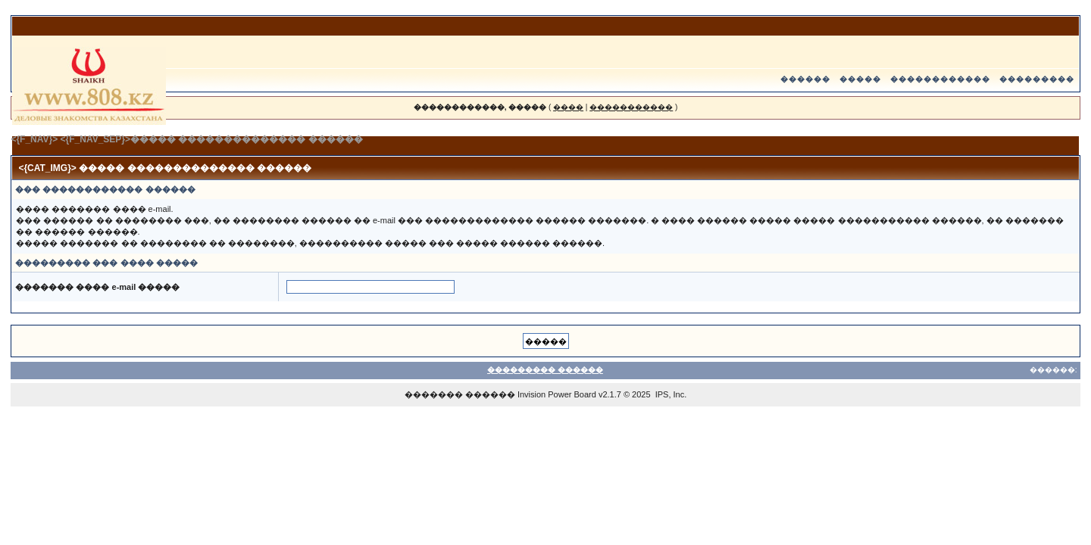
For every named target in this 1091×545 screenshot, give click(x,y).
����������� (631, 107)
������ (805, 79)
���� (568, 107)
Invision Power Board (556, 394)
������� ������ (460, 394)
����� (860, 79)
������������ (940, 79)
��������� (1036, 79)
